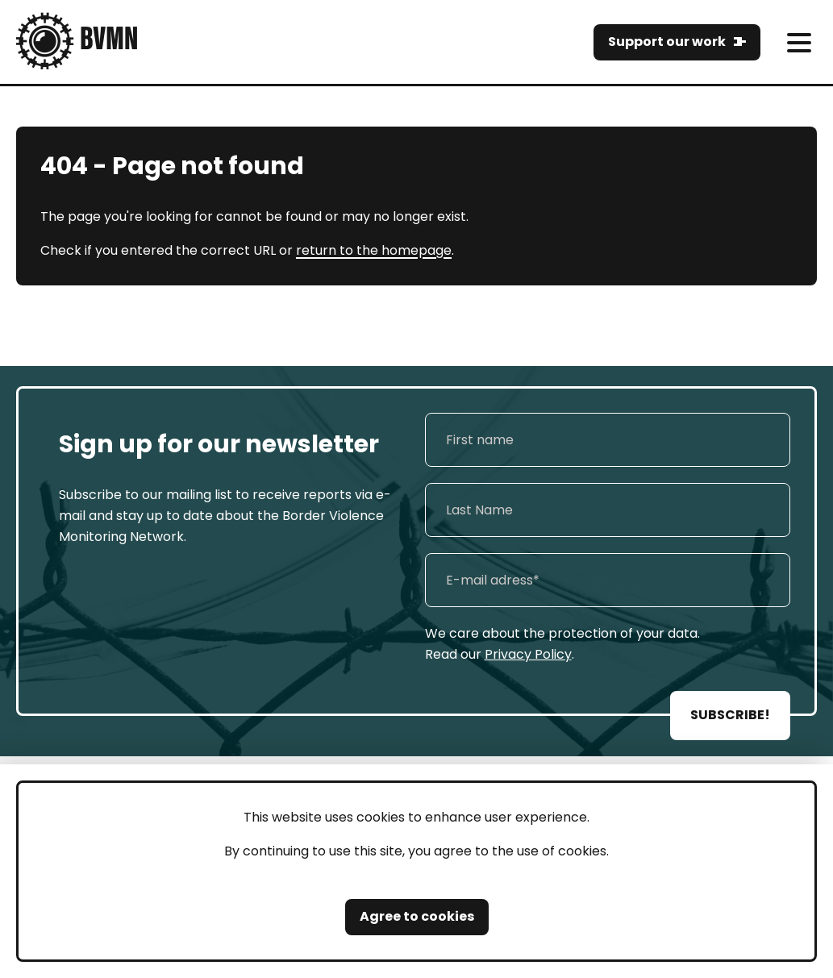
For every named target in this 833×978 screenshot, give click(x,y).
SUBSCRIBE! (730, 714)
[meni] (799, 42)
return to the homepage (374, 250)
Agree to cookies (417, 916)
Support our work (667, 41)
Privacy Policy (528, 654)
